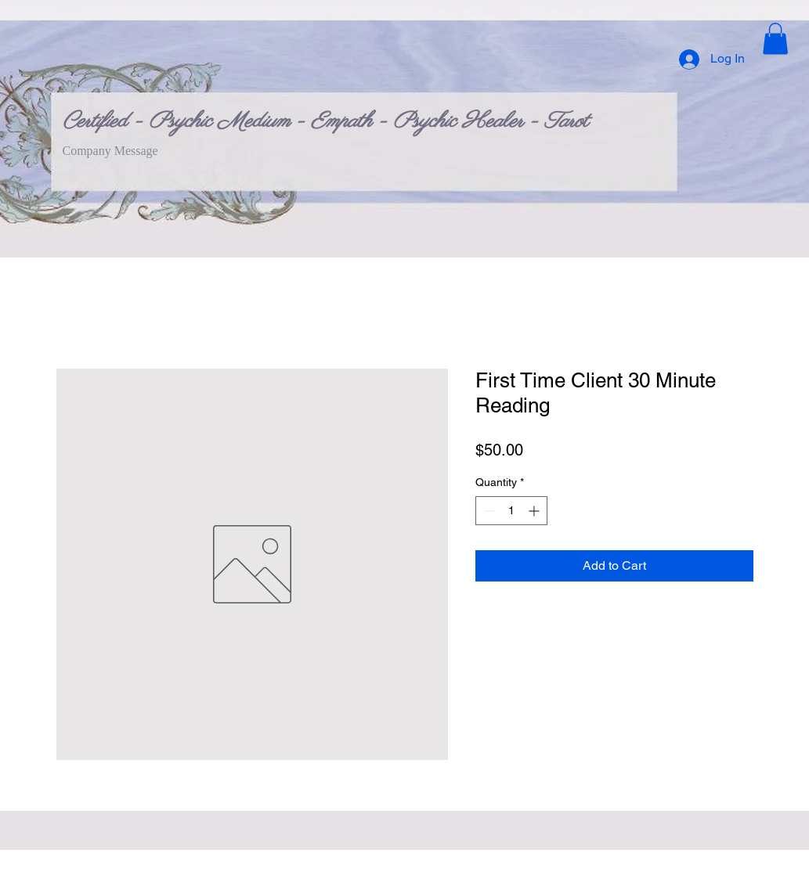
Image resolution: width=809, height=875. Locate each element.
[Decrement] (487, 510)
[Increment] (535, 510)
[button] (775, 39)
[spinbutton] (511, 510)
